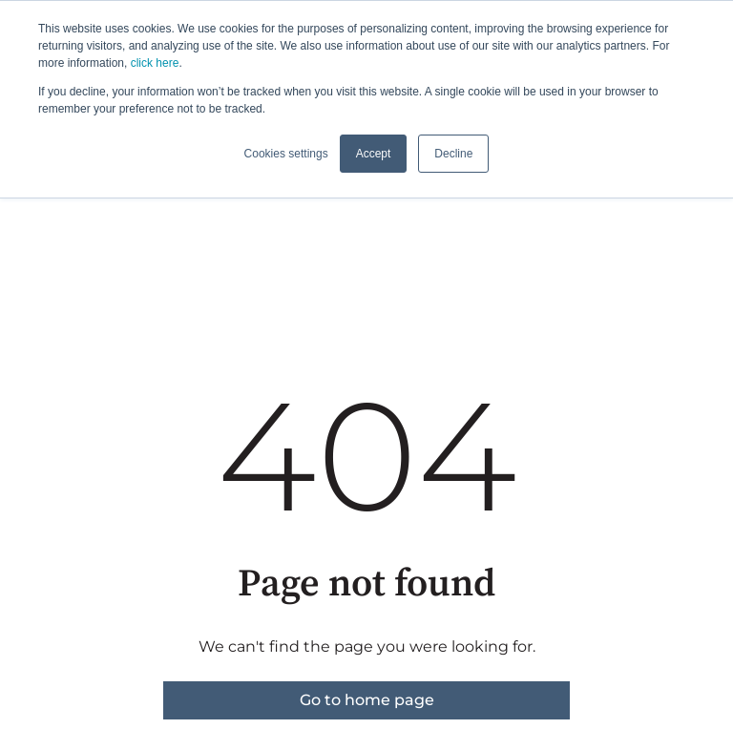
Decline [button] (453, 153)
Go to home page (367, 700)
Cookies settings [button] (286, 153)
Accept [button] (373, 153)
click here (155, 63)
